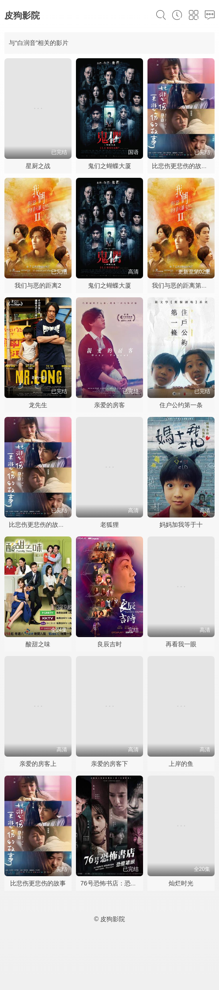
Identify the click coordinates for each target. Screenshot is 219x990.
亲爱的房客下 (109, 763)
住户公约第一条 (181, 405)
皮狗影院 (22, 15)
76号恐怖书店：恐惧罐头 (114, 883)
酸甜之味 (38, 644)
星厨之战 (38, 165)
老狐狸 (109, 524)
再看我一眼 (181, 644)
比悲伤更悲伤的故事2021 (43, 524)
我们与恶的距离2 (38, 285)
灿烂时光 (181, 883)
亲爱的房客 (109, 405)
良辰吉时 (109, 644)
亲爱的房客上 (38, 763)
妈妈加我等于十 (181, 524)
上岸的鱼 (181, 763)
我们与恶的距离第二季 (183, 285)
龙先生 (38, 405)
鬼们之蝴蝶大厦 (109, 165)
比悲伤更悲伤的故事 (38, 883)
